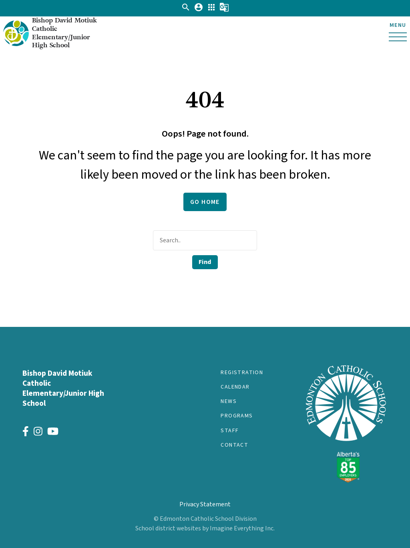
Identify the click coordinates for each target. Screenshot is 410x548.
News (229, 401)
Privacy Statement (205, 504)
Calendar (235, 387)
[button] (186, 10)
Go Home (205, 201)
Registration (242, 373)
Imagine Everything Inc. (242, 528)
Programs (237, 416)
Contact (234, 445)
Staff (230, 431)
